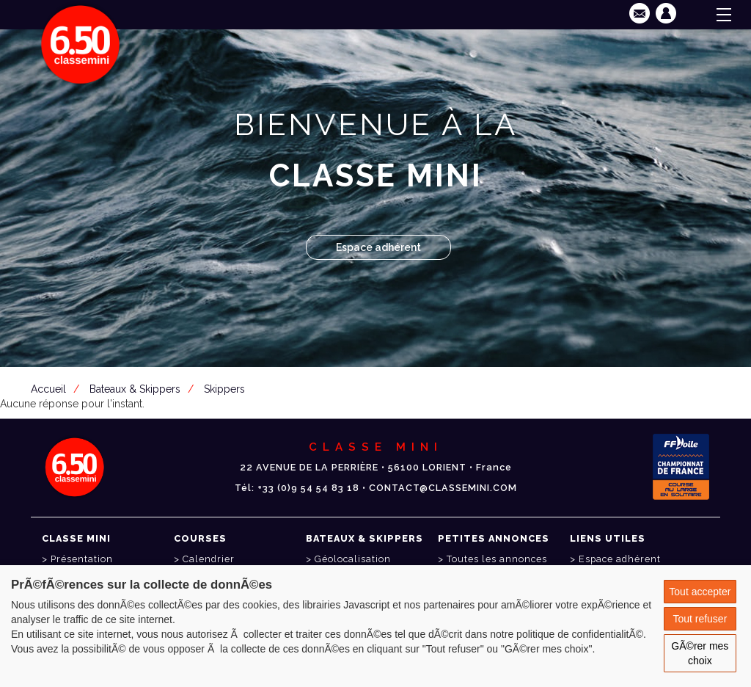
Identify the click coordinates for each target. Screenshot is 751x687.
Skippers (224, 389)
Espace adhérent (378, 247)
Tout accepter (699, 591)
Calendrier (209, 558)
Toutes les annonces (497, 558)
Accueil (48, 389)
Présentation (82, 558)
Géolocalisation (353, 558)
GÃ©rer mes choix (699, 653)
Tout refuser (700, 619)
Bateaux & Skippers (134, 389)
